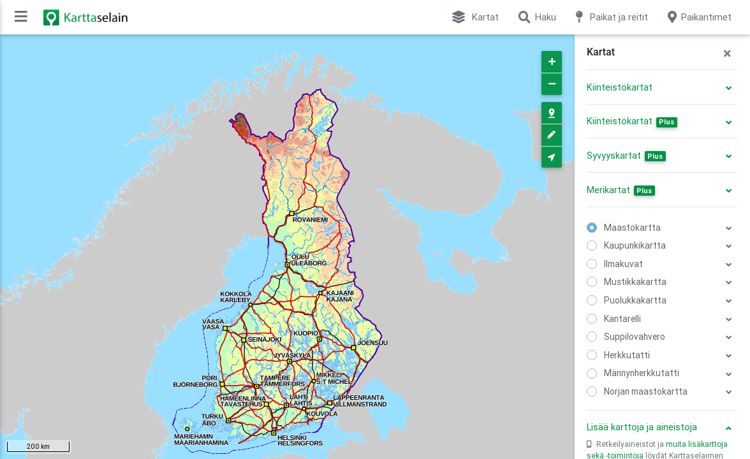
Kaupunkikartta (635, 245)
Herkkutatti (627, 355)
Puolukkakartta (635, 300)
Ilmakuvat (623, 264)
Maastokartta (632, 227)
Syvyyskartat (626, 155)
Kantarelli (622, 318)
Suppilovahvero (634, 336)
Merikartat (621, 190)
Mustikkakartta (635, 282)
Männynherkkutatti (641, 373)
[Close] (727, 53)
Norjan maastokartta (646, 391)
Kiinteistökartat (619, 87)
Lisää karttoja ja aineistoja (642, 427)
